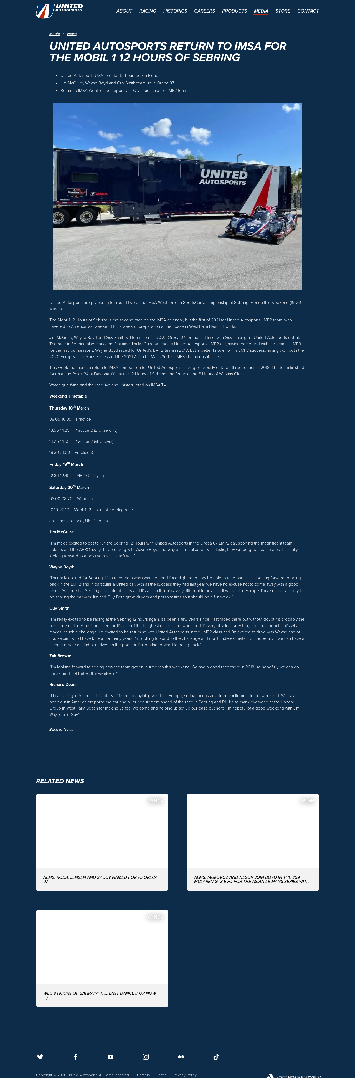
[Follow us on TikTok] (216, 1057)
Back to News (61, 729)
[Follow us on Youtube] (110, 1057)
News (72, 34)
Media (54, 34)
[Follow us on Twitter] (40, 1057)
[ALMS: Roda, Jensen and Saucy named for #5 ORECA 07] (102, 842)
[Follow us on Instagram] (146, 1057)
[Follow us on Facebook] (75, 1057)
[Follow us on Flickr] (181, 1057)
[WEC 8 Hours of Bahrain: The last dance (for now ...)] (102, 958)
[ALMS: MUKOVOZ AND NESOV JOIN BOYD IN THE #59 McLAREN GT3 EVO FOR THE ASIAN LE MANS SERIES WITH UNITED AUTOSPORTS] (253, 842)
